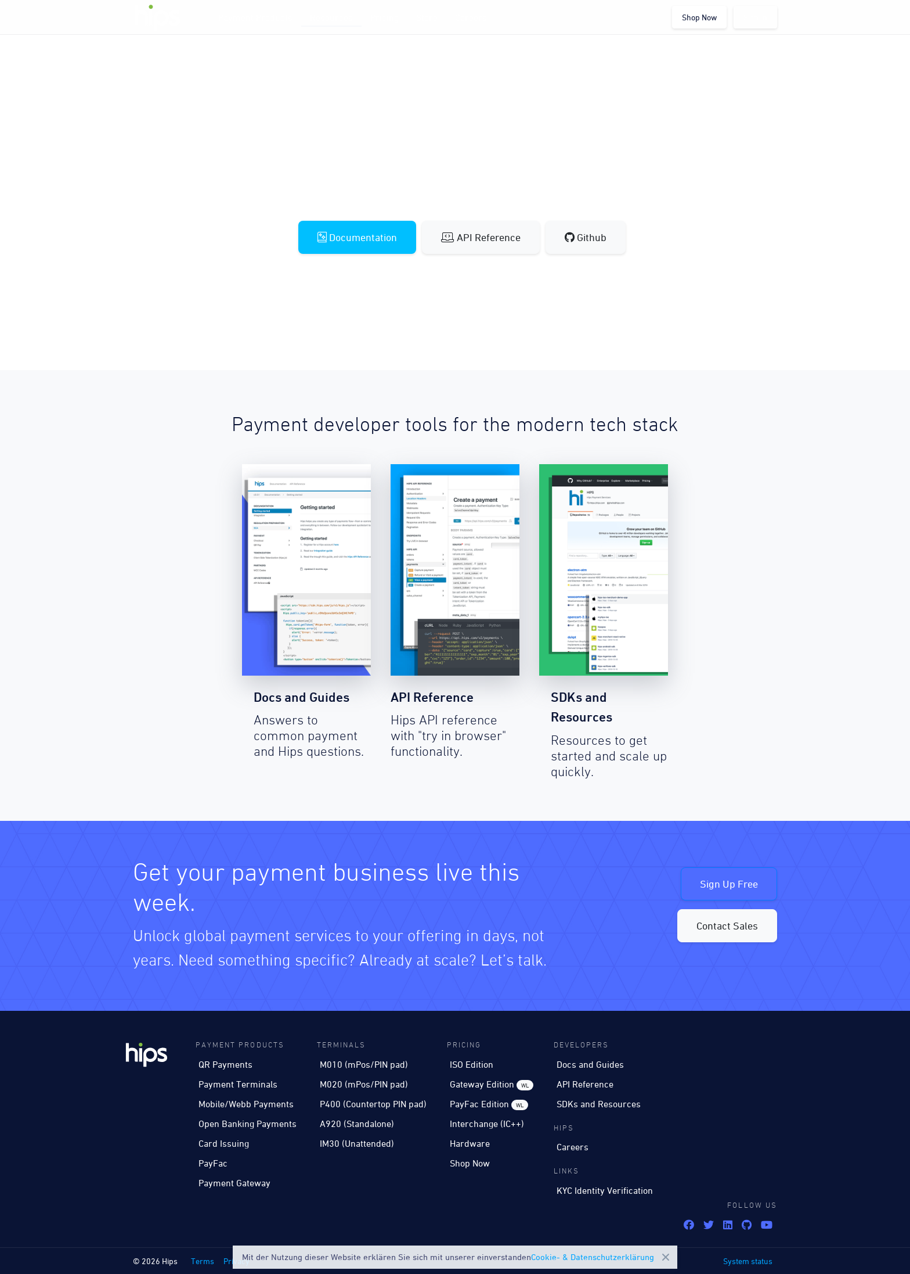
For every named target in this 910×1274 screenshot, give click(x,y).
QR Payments (225, 1064)
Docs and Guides (590, 1064)
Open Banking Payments (247, 1123)
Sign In (755, 17)
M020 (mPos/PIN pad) (364, 1084)
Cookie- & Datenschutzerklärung (592, 1257)
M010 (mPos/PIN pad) (364, 1064)
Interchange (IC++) (487, 1123)
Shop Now (699, 17)
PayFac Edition (489, 1104)
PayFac (213, 1163)
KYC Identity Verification (605, 1190)
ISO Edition (471, 1064)
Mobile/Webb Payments (246, 1104)
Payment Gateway (234, 1183)
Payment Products (255, 17)
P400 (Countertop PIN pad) (373, 1104)
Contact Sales (727, 926)
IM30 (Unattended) (357, 1143)
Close (665, 1257)
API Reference (481, 237)
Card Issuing (223, 1143)
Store (427, 17)
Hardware (470, 1143)
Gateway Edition (491, 1084)
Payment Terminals (237, 1084)
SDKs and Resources (599, 1104)
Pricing (384, 17)
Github (585, 237)
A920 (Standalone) (357, 1123)
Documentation (357, 237)
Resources (331, 17)
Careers (471, 17)
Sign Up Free (729, 884)
